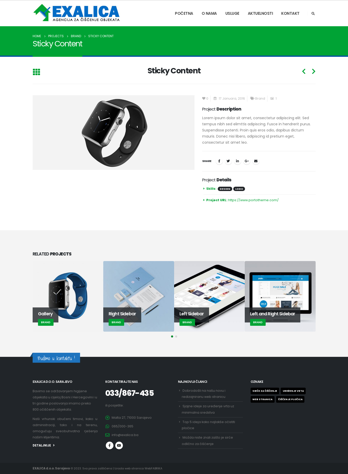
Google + (246, 161)
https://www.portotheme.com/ (253, 200)
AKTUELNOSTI (260, 13)
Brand (260, 98)
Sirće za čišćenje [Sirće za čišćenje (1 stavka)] (264, 390)
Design (225, 189)
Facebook (219, 161)
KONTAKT (290, 13)
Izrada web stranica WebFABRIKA (138, 468)
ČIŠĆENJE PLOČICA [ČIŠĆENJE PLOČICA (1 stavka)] (290, 399)
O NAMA (209, 13)
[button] (172, 336)
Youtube (119, 445)
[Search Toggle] (313, 14)
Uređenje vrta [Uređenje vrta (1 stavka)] (293, 390)
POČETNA (184, 13)
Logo (239, 189)
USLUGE (232, 13)
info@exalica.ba (125, 435)
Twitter (228, 161)
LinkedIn (237, 161)
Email (256, 161)
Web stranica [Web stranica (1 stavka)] (262, 399)
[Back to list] (36, 72)
